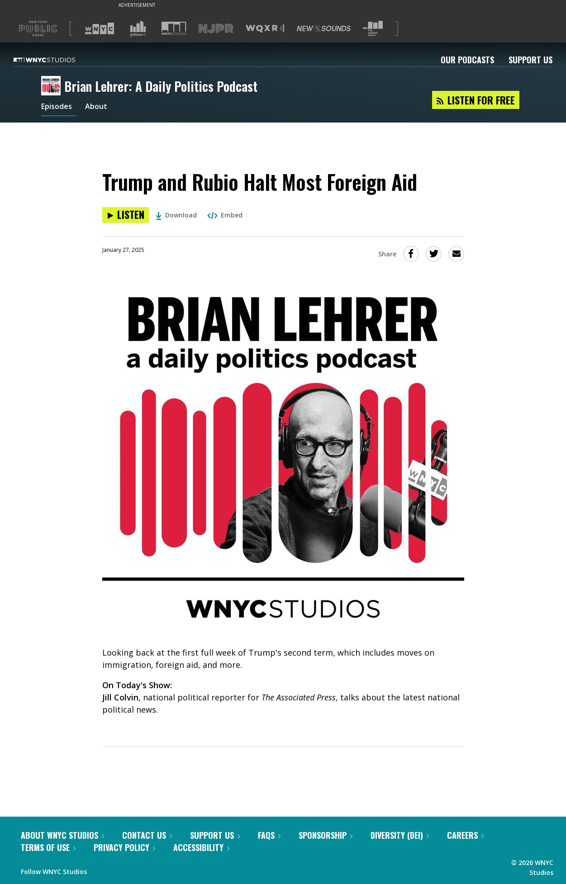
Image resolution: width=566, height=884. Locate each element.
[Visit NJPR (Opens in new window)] (216, 28)
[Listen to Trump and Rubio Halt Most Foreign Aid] (125, 215)
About (102, 108)
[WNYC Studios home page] (56, 60)
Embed (225, 215)
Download (176, 215)
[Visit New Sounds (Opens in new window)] (324, 28)
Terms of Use (48, 847)
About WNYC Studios (62, 835)
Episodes (58, 108)
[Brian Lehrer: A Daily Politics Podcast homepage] (52, 86)
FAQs (269, 835)
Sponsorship (325, 835)
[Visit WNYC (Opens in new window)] (99, 28)
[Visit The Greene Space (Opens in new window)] (373, 29)
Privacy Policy (124, 847)
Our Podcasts (467, 60)
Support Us (530, 60)
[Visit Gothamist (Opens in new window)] (138, 28)
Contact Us (147, 835)
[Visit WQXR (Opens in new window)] (265, 28)
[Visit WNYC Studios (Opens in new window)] (174, 28)
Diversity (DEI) (400, 835)
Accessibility (201, 847)
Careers (465, 835)
